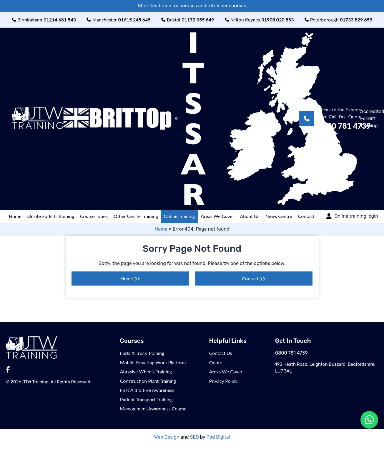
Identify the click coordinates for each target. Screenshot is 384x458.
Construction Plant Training (148, 381)
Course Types (94, 216)
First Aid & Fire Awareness (147, 390)
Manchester (118, 19)
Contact (306, 216)
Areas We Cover (217, 216)
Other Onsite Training (136, 216)
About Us (250, 216)
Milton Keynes (259, 19)
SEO (194, 437)
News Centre (278, 216)
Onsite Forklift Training (50, 216)
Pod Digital (218, 437)
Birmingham (44, 19)
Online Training (179, 216)
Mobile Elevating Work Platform (153, 362)
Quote (215, 362)
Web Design (166, 437)
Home (15, 216)
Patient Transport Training (146, 399)
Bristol (187, 19)
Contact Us (220, 353)
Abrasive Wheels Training (146, 371)
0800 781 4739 (291, 353)
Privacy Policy (223, 381)
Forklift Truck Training (142, 353)
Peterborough (338, 19)
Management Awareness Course (153, 408)
